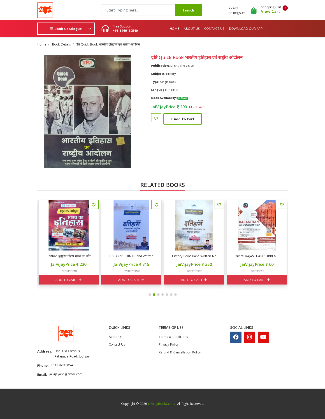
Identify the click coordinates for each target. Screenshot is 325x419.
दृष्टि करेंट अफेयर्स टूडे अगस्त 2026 (40, 256)
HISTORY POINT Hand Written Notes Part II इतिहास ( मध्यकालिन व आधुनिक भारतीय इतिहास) (166, 256)
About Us (192, 28)
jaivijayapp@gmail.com (66, 374)
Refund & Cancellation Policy (180, 352)
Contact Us (214, 28)
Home (174, 28)
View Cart (270, 11)
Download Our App (246, 28)
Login (233, 7)
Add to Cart (183, 119)
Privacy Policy (169, 344)
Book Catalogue (65, 28)
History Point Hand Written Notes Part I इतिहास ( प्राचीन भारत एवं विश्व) (229, 256)
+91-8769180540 (125, 30)
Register (239, 13)
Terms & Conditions (173, 337)
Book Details (61, 44)
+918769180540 (62, 365)
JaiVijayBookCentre (162, 403)
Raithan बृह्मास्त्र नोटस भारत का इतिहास (103, 256)
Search (188, 10)
